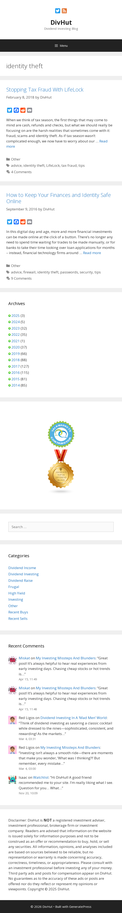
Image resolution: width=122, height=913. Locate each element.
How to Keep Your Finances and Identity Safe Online (58, 198)
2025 (15, 315)
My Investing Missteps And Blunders (66, 658)
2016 (15, 372)
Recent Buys (18, 612)
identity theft (34, 165)
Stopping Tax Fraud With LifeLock (44, 89)
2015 (15, 379)
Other (15, 159)
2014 (15, 385)
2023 (15, 328)
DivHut (61, 22)
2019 (15, 353)
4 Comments (21, 171)
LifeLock (53, 165)
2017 (15, 366)
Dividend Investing (23, 574)
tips (81, 165)
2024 (15, 321)
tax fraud (69, 165)
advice (16, 165)
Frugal (13, 586)
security (86, 272)
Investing (15, 599)
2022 (15, 334)
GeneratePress (80, 906)
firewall (29, 272)
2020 (15, 347)
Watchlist (41, 777)
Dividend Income (22, 567)
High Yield (16, 593)
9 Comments (21, 278)
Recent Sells (17, 618)
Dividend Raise (20, 580)
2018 (15, 359)
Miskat (24, 658)
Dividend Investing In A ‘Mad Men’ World (73, 717)
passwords (69, 272)
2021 (15, 341)
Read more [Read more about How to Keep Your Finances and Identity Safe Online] (92, 252)
